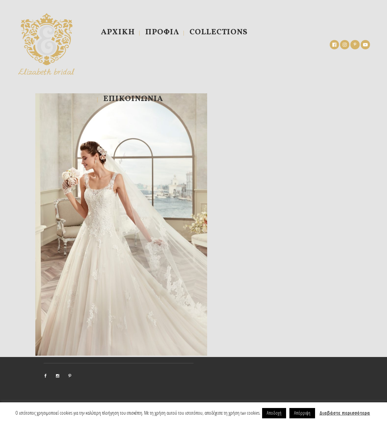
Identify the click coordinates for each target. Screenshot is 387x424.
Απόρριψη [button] (302, 413)
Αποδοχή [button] (274, 413)
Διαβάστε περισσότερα (344, 412)
